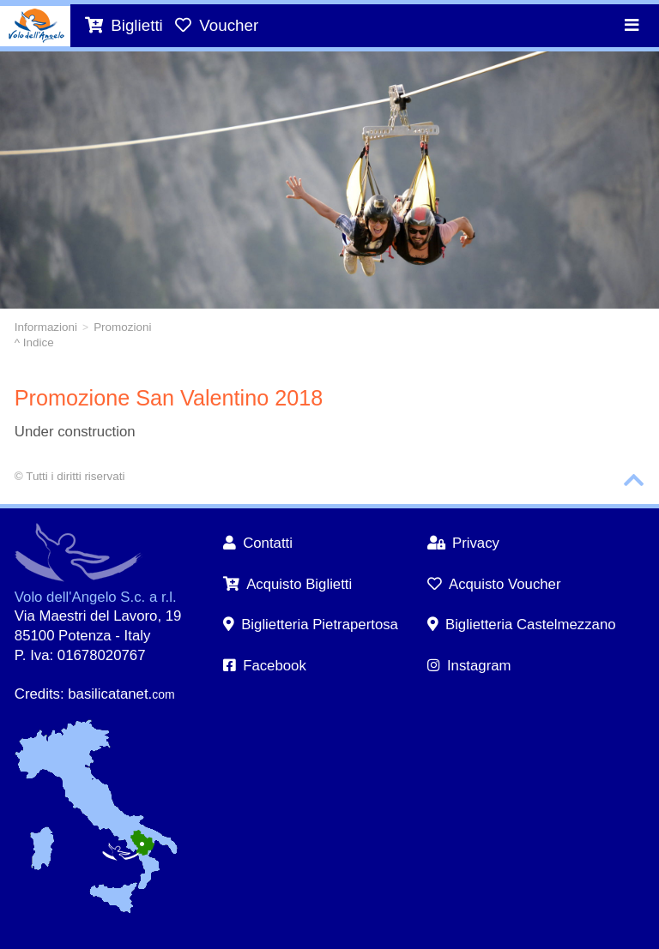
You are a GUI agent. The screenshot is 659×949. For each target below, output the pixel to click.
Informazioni (46, 327)
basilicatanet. (121, 694)
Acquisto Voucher (494, 584)
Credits (37, 694)
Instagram (469, 666)
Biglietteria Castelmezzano (521, 624)
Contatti (258, 543)
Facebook (264, 666)
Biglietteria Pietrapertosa (310, 624)
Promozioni (122, 327)
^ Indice (34, 342)
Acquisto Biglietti (288, 584)
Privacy (463, 543)
